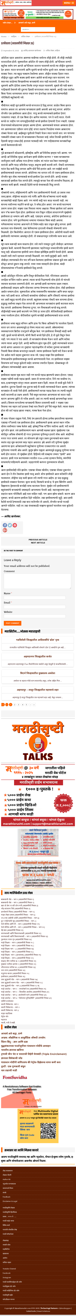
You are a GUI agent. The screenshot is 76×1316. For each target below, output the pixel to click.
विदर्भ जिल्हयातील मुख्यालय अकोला (37, 673)
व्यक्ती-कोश (6, 1245)
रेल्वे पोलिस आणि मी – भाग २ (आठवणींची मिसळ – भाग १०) (23, 927)
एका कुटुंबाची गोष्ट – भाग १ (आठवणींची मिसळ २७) (19, 979)
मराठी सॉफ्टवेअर (8, 1234)
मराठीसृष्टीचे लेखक (9, 1208)
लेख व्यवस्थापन (8, 1171)
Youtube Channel (9, 1269)
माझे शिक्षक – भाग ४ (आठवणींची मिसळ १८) (17, 951)
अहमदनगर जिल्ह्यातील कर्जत (38, 656)
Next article (38, 542)
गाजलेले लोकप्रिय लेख (10, 1230)
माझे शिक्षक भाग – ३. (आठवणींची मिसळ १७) (17, 948)
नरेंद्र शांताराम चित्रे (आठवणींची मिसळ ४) (15, 908)
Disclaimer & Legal (10, 1201)
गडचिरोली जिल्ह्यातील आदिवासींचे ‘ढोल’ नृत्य (37, 639)
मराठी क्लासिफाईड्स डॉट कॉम (12, 1282)
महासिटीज (6, 1249)
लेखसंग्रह (6, 1240)
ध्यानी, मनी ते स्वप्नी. (8, 1022)
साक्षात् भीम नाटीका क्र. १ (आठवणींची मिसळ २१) (18, 961)
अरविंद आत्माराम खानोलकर (32, 50)
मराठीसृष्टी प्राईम (8, 1295)
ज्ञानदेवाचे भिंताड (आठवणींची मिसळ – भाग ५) (18, 911)
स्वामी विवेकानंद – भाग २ (10, 1007)
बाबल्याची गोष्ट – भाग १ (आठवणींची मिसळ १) (17, 899)
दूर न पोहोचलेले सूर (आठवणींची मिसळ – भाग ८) (18, 921)
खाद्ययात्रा (6, 1254)
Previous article (38, 539)
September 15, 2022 (11, 50)
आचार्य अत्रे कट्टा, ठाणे (11, 1033)
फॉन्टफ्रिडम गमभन (8, 1299)
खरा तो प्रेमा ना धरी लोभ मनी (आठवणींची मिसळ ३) (19, 905)
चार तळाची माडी (9, 1070)
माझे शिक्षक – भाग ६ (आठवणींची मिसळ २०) (17, 958)
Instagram (7, 1277)
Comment (9, 571)
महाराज (4, 1019)
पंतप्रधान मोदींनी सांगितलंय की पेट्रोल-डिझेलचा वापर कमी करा (31, 1062)
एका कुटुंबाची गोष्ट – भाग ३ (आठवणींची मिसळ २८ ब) (20, 985)
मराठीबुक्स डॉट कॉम (9, 1286)
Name (7, 593)
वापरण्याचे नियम (8, 1188)
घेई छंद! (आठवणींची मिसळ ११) (12, 930)
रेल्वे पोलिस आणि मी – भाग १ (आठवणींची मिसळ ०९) (20, 924)
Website (8, 612)
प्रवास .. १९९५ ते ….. (9, 1217)
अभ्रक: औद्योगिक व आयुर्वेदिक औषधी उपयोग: (23, 1037)
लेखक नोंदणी (7, 1175)
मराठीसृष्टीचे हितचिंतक (10, 1212)
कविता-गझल (7, 1262)
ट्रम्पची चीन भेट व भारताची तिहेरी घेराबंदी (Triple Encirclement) (34, 1054)
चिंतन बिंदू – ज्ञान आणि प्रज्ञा (14, 1041)
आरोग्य (5, 1258)
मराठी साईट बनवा (8, 1221)
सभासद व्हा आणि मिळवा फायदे (22, 1150)
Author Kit (6, 1179)
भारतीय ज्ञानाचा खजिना (12, 1049)
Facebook (6, 1273)
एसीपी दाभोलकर (7, 1001)
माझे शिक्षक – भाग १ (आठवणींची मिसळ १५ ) (17, 942)
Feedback (6, 1197)
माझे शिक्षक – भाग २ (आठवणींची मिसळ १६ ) (17, 945)
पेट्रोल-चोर (4, 1016)
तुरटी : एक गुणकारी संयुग (13, 1066)
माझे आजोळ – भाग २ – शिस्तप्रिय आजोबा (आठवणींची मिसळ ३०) (25, 991)
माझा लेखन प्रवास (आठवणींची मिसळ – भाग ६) (18, 914)
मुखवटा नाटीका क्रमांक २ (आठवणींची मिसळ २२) (18, 964)
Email (7, 603)
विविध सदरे (6, 1225)
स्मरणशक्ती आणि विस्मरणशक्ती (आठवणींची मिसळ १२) (21, 933)
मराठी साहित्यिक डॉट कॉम (11, 1291)
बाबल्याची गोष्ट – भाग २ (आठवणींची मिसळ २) (17, 902)
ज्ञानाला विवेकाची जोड (11, 1058)
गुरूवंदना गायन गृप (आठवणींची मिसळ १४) (16, 939)
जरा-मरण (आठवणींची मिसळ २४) (13, 970)
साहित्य (13, 36)
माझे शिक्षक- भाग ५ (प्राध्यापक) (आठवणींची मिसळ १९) (21, 954)
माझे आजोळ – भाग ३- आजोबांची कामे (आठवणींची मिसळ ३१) (23, 995)
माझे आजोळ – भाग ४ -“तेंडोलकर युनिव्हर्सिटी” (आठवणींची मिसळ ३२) (26, 998)
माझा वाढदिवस (6, 1013)
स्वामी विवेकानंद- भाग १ (9, 1004)
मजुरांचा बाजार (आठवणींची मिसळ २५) (15, 973)
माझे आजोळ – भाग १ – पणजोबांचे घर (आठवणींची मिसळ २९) (23, 988)
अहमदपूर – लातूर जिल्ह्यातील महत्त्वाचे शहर (38, 689)
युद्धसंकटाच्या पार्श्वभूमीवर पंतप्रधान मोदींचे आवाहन (26, 1045)
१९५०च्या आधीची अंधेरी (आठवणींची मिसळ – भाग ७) (20, 918)
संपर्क (4, 1193)
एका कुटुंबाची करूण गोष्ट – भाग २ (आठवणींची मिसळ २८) (22, 982)
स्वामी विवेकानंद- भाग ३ (10, 1010)
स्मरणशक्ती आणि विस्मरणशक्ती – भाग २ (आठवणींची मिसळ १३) (24, 936)
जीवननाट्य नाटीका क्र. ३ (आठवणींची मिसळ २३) (18, 967)
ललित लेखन (50, 50)
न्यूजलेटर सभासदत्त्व (9, 1184)
